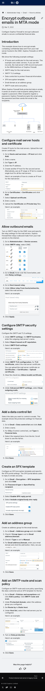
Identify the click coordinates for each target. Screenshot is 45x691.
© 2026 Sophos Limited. (9, 683)
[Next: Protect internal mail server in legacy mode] (26, 678)
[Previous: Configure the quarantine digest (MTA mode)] (2, 678)
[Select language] (17, 2)
